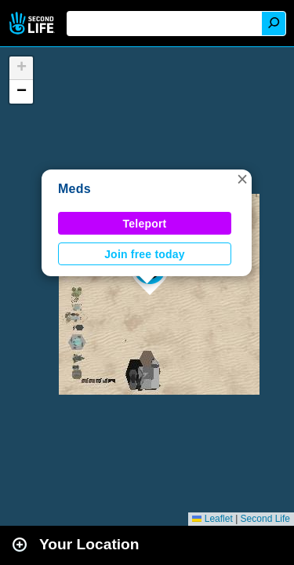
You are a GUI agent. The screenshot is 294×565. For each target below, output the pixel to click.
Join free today (144, 254)
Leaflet (212, 518)
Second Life (33, 23)
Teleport (145, 223)
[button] (242, 179)
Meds (74, 188)
